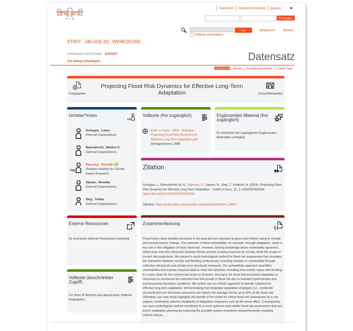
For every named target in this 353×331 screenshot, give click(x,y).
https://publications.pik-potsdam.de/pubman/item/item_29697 (196, 204)
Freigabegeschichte (259, 68)
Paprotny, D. (195, 184)
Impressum (226, 8)
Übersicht (222, 68)
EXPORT (111, 53)
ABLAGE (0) (97, 42)
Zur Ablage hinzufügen (83, 61)
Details (237, 68)
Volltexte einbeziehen (209, 34)
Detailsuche (267, 30)
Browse (288, 30)
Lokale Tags (285, 68)
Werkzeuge (126, 42)
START (74, 42)
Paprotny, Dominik (99, 164)
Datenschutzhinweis (252, 8)
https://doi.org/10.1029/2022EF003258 (168, 193)
